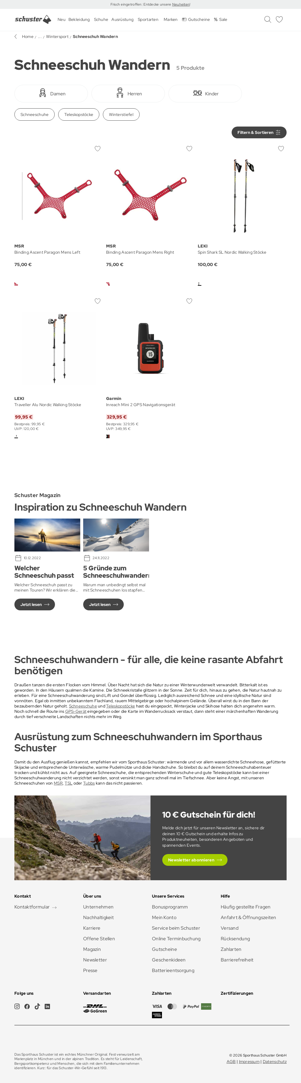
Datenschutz (275, 1061)
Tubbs (89, 783)
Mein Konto (164, 917)
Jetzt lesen (31, 604)
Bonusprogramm (170, 907)
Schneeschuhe (35, 114)
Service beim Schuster (176, 928)
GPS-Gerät (76, 711)
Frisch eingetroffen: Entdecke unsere (141, 4)
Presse (90, 970)
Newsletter (95, 960)
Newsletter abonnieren (191, 860)
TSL (68, 783)
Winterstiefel (121, 114)
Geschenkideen (169, 960)
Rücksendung (235, 939)
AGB (231, 1061)
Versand (229, 928)
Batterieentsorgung (173, 970)
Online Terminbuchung (176, 939)
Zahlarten (231, 949)
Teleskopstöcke (78, 114)
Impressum (249, 1061)
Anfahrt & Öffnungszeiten (248, 917)
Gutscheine (164, 949)
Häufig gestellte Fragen (245, 907)
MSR (58, 783)
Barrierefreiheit (237, 960)
